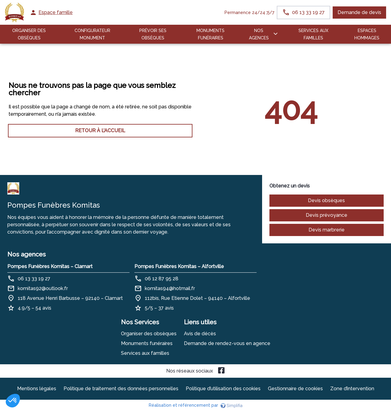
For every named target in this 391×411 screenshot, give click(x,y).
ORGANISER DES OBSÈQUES (29, 34)
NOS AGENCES (259, 34)
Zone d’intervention (352, 388)
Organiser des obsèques (149, 333)
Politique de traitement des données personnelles (121, 388)
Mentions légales (36, 388)
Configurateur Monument (92, 34)
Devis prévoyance (326, 215)
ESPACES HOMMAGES (366, 34)
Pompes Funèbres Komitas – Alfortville (179, 266)
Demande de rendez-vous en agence (227, 343)
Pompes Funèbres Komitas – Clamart (50, 266)
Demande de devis (359, 12)
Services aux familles (145, 353)
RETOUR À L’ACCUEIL (100, 130)
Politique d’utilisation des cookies (223, 388)
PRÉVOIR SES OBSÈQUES (152, 34)
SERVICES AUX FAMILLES (313, 34)
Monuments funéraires (210, 34)
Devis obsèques (326, 200)
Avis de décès (200, 333)
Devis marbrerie (327, 230)
